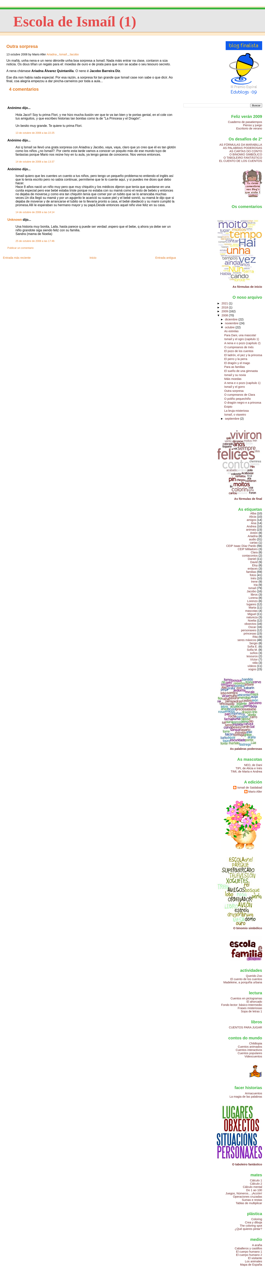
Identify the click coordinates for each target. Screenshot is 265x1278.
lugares (251, 604)
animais (251, 529)
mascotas (251, 610)
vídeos (252, 666)
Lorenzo (252, 601)
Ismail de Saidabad (249, 787)
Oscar (252, 627)
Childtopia (255, 1043)
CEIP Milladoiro (248, 549)
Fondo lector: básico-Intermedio (241, 1004)
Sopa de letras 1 (251, 1011)
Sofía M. (252, 649)
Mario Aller (255, 791)
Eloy (255, 565)
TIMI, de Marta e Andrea (246, 771)
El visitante (255, 1258)
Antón (254, 532)
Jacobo (74, 54)
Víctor (254, 659)
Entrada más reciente (17, 257)
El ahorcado (254, 1001)
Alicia (252, 516)
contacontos (250, 555)
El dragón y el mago (237, 363)
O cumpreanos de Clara (239, 394)
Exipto (228, 406)
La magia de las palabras (246, 1096)
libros (254, 594)
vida (255, 662)
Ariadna (52, 54)
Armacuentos (253, 1093)
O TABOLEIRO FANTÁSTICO (242, 157)
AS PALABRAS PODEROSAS (242, 148)
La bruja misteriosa (236, 410)
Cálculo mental (252, 1187)
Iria (256, 584)
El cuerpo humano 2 (249, 1254)
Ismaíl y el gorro (234, 386)
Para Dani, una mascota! (240, 335)
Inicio (93, 257)
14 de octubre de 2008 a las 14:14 (34, 212)
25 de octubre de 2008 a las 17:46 (34, 241)
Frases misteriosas (250, 1008)
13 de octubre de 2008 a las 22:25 (34, 132)
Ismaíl (63, 54)
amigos (251, 520)
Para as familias (234, 367)
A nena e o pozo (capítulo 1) (242, 383)
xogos (252, 669)
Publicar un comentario (20, 248)
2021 (225, 303)
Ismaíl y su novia (235, 375)
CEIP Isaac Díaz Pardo (241, 545)
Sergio (253, 643)
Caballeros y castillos (248, 1248)
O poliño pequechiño (237, 398)
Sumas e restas (252, 1199)
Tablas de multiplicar (249, 1203)
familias (251, 571)
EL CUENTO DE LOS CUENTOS (240, 161)
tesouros (252, 656)
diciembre (231, 319)
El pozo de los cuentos (238, 351)
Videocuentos (253, 1056)
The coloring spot (251, 1225)
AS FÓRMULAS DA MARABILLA (240, 144)
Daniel (252, 558)
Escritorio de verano (249, 128)
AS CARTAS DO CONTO (245, 151)
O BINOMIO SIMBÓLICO (245, 154)
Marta (252, 607)
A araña (257, 1245)
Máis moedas (232, 378)
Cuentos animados (250, 1046)
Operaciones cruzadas (247, 1196)
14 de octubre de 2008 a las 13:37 (34, 161)
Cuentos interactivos (249, 1050)
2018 (225, 307)
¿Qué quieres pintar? (248, 1229)
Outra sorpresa (22, 46)
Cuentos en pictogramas (246, 998)
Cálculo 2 (256, 1183)
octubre (230, 327)
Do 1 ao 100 (254, 1190)
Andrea (251, 526)
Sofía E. (252, 646)
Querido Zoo (254, 975)
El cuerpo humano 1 (249, 1251)
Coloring (256, 1219)
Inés (253, 578)
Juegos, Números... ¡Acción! (243, 1193)
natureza (252, 617)
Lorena (253, 597)
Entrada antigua (165, 257)
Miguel (252, 614)
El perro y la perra (235, 359)
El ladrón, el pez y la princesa (243, 355)
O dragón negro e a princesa (242, 402)
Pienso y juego (252, 125)
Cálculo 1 (256, 1180)
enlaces (253, 568)
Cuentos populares (250, 1053)
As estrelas (231, 331)
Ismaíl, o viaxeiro (235, 414)
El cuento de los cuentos (246, 979)
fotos (253, 575)
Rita (255, 636)
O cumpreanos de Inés (238, 347)
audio (252, 539)
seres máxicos (246, 640)
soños (254, 653)
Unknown (14, 219)
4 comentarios (24, 89)
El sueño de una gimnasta (241, 371)
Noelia (252, 620)
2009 (225, 311)
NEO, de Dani (253, 765)
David (254, 562)
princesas (250, 633)
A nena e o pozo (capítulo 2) (242, 343)
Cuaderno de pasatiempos (245, 122)
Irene (254, 581)
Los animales (253, 1261)
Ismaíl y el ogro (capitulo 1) (241, 339)
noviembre (232, 323)
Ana (253, 523)
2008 (225, 315)
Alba (253, 513)
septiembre (232, 418)
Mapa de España (251, 1264)
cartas (254, 542)
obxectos (250, 623)
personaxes (248, 630)
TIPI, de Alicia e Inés (249, 768)
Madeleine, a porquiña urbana (242, 982)
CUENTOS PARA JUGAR (245, 1027)
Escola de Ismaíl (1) (74, 21)
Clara (254, 552)
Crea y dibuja (253, 1222)
